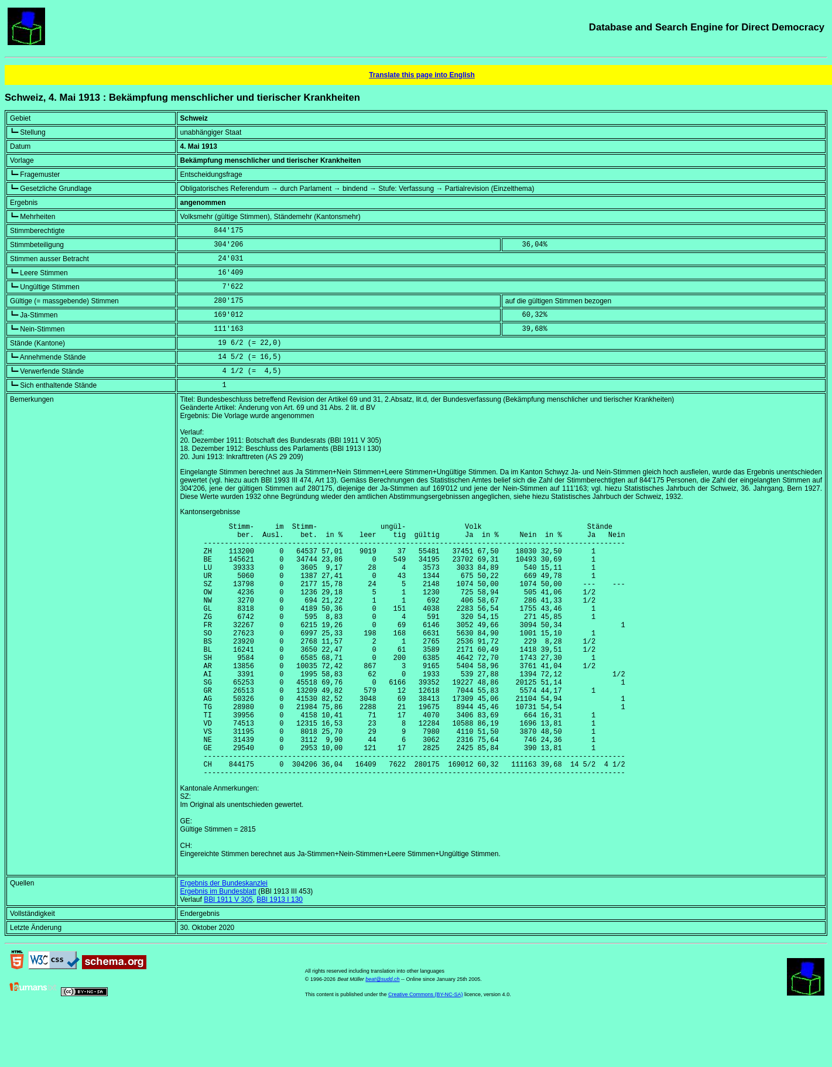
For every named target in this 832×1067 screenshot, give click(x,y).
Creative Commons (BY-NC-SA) (425, 1049)
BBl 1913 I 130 (279, 954)
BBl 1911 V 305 (228, 954)
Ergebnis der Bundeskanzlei (224, 937)
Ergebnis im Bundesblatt (218, 946)
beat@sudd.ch (382, 1034)
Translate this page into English (422, 75)
